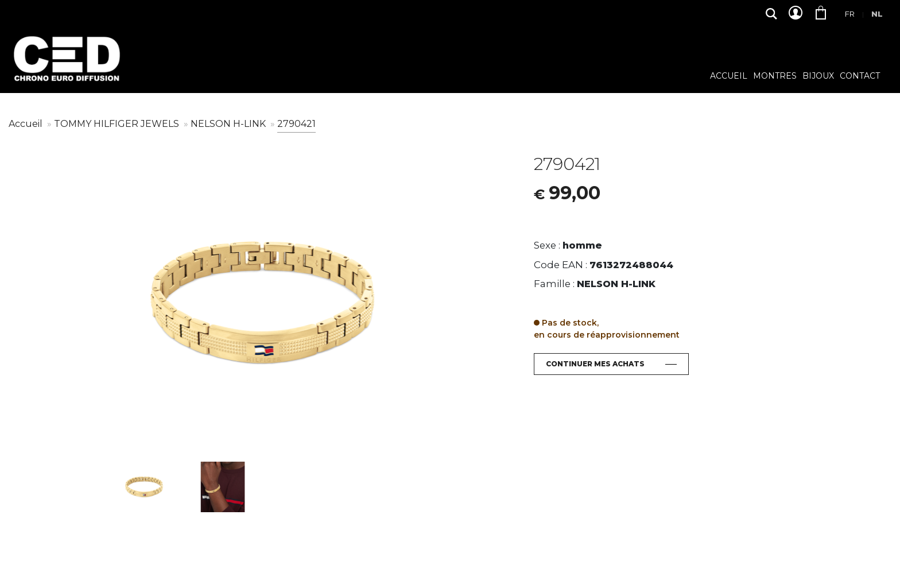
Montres (775, 76)
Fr (850, 13)
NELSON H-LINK (229, 123)
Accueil (728, 76)
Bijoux (818, 76)
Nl (877, 13)
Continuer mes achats (595, 363)
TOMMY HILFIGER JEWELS (117, 123)
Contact (860, 76)
